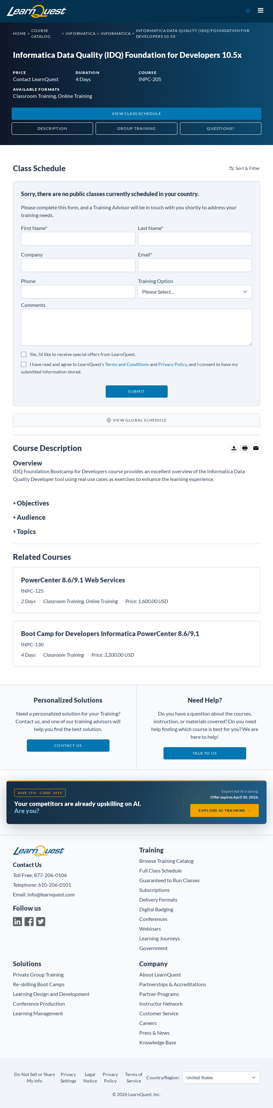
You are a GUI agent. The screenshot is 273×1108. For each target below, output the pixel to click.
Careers (148, 1023)
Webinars (150, 928)
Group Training (136, 128)
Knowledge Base (157, 1042)
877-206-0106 (50, 875)
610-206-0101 (54, 885)
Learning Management (38, 1013)
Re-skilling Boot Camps (39, 984)
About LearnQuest (160, 974)
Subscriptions (154, 890)
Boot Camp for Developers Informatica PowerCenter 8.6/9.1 (110, 633)
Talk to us (205, 753)
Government (153, 948)
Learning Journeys (159, 938)
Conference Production (39, 1003)
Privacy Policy (172, 364)
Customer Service (158, 1013)
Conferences (153, 919)
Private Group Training (38, 974)
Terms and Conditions (127, 364)
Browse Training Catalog (166, 861)
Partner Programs (159, 994)
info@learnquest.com (51, 894)
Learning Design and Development (51, 994)
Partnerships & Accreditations (172, 984)
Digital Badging (156, 909)
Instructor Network (161, 1003)
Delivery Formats (158, 899)
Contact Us (68, 745)
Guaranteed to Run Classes (169, 880)
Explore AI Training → (224, 810)
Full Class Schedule (160, 870)
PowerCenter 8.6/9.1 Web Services (73, 580)
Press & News (154, 1033)
